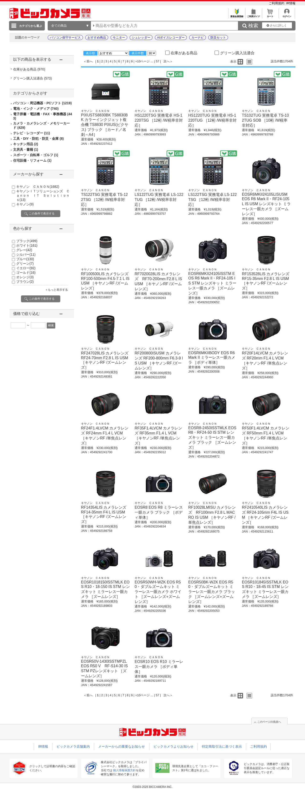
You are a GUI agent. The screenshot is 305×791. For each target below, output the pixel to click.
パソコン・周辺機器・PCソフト (42, 103)
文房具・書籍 (25, 149)
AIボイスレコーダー (171, 37)
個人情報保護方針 (124, 770)
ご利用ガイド (253, 15)
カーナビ (197, 37)
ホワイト (26, 245)
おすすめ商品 (96, 37)
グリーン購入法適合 (32, 78)
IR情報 (290, 3)
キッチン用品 (25, 144)
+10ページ (142, 61)
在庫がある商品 (29, 69)
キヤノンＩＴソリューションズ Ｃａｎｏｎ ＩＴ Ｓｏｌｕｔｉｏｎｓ (43, 195)
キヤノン (25, 204)
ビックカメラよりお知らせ (173, 746)
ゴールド (26, 272)
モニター (119, 37)
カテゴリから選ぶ (30, 26)
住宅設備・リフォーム (32, 160)
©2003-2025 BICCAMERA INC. (152, 787)
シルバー (26, 254)
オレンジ (25, 277)
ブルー (25, 259)
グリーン (25, 263)
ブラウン (25, 282)
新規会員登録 (236, 15)
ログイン (287, 15)
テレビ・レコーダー (31, 133)
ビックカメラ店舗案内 (73, 746)
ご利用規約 (277, 3)
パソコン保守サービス (65, 37)
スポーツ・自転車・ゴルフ (35, 155)
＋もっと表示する (56, 289)
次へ (166, 61)
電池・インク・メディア (36, 108)
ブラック (26, 241)
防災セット (218, 37)
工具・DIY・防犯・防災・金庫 (38, 138)
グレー (24, 250)
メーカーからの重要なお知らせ (121, 746)
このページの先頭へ (269, 721)
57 (157, 61)
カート (270, 15)
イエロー (26, 268)
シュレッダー (141, 37)
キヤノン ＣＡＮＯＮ (37, 187)
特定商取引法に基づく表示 (222, 746)
